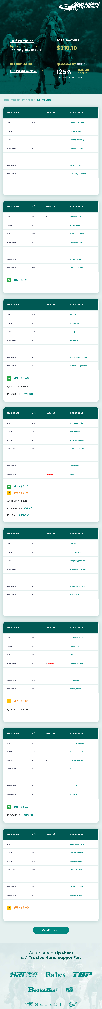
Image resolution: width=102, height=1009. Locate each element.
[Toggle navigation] (4, 6)
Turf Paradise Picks (26, 71)
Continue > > (51, 930)
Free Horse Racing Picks (23, 100)
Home (6, 100)
